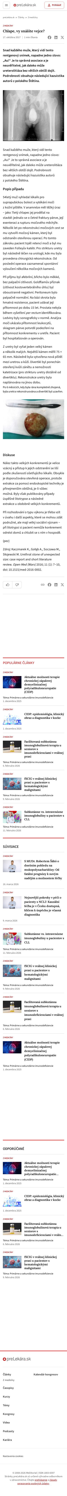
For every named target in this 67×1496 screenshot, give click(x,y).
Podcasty (8, 1431)
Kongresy (8, 1414)
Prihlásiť (54, 5)
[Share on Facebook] (49, 37)
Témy (6, 1405)
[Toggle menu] (6, 5)
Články (21, 17)
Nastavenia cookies (13, 1456)
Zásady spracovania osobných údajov (37, 1481)
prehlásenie (41, 1480)
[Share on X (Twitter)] (62, 37)
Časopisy (8, 1388)
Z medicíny (33, 17)
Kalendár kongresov (46, 1374)
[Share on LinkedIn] (56, 37)
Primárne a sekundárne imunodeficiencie (31, 697)
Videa (6, 1423)
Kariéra (7, 1440)
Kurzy (6, 1397)
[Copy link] (43, 585)
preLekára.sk (8, 17)
